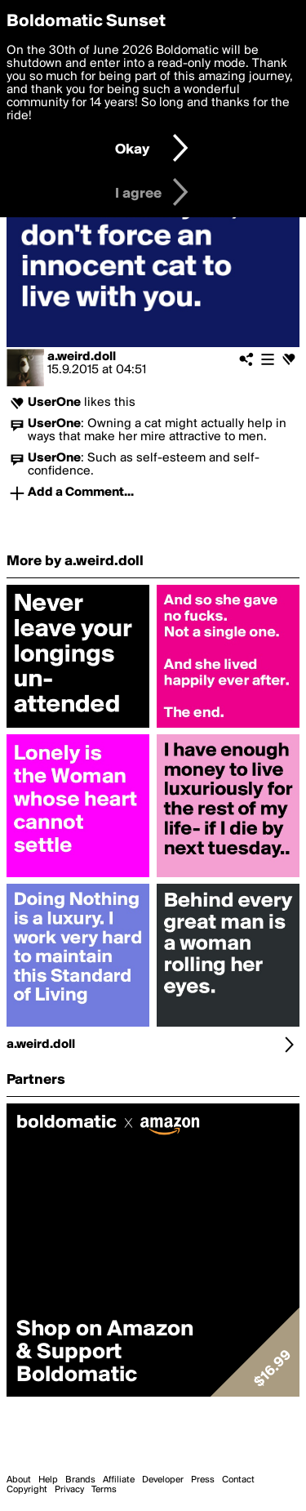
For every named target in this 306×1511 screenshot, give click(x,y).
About (19, 1480)
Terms (104, 1490)
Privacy (69, 1490)
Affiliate (119, 1480)
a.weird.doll (81, 356)
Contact (238, 1480)
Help (48, 1480)
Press (203, 1480)
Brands (80, 1480)
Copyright (27, 1490)
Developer (163, 1480)
